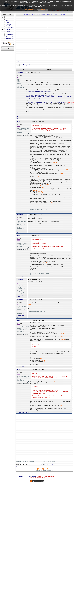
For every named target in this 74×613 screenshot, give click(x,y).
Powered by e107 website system (28, 476)
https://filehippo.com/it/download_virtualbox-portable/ (39, 95)
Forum (51, 14)
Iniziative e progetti (60, 14)
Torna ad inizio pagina (22, 211)
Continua (42, 9)
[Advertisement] (28, 38)
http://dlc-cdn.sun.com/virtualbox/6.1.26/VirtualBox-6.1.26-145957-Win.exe (45, 102)
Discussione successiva (38, 62)
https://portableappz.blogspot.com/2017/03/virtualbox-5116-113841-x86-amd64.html (48, 98)
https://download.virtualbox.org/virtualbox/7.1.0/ (38, 91)
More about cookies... (30, 9)
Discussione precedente (24, 62)
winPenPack (32, 475)
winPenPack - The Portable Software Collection (36, 14)
